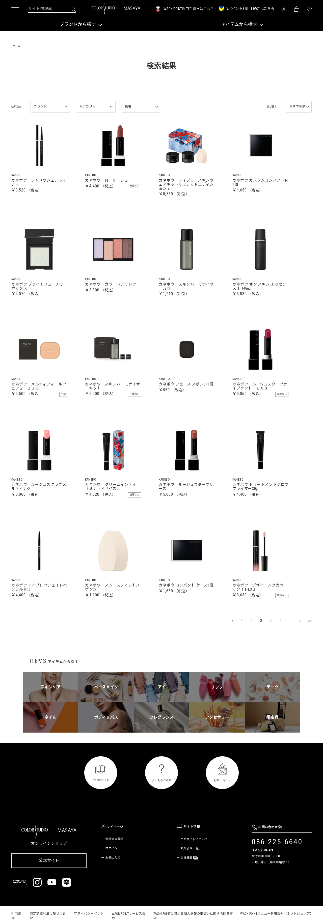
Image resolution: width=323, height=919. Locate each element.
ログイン (111, 873)
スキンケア (50, 712)
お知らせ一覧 (189, 873)
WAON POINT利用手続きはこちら (189, 9)
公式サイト (49, 884)
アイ (162, 712)
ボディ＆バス (106, 742)
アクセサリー (217, 742)
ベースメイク (106, 712)
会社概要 (186, 883)
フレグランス (161, 742)
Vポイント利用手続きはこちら (250, 9)
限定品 (272, 742)
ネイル (50, 742)
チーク (272, 712)
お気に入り (112, 883)
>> (310, 646)
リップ (217, 712)
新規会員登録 (114, 864)
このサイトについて (194, 864)
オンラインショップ (49, 868)
